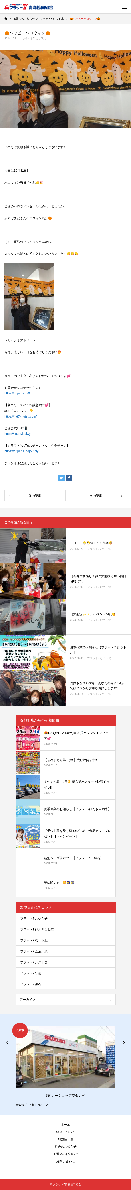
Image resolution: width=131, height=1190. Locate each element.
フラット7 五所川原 (34, 951)
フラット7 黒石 (31, 984)
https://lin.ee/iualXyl (17, 434)
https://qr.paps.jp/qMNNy (21, 451)
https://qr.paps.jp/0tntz (19, 393)
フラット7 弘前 (31, 973)
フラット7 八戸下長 (34, 962)
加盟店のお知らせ (65, 1154)
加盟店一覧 (65, 1139)
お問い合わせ (65, 1161)
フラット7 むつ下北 (34, 38)
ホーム (65, 1124)
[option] (65, 1065)
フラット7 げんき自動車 (37, 929)
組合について (65, 1132)
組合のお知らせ (66, 1146)
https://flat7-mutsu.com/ (20, 416)
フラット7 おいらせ (34, 918)
